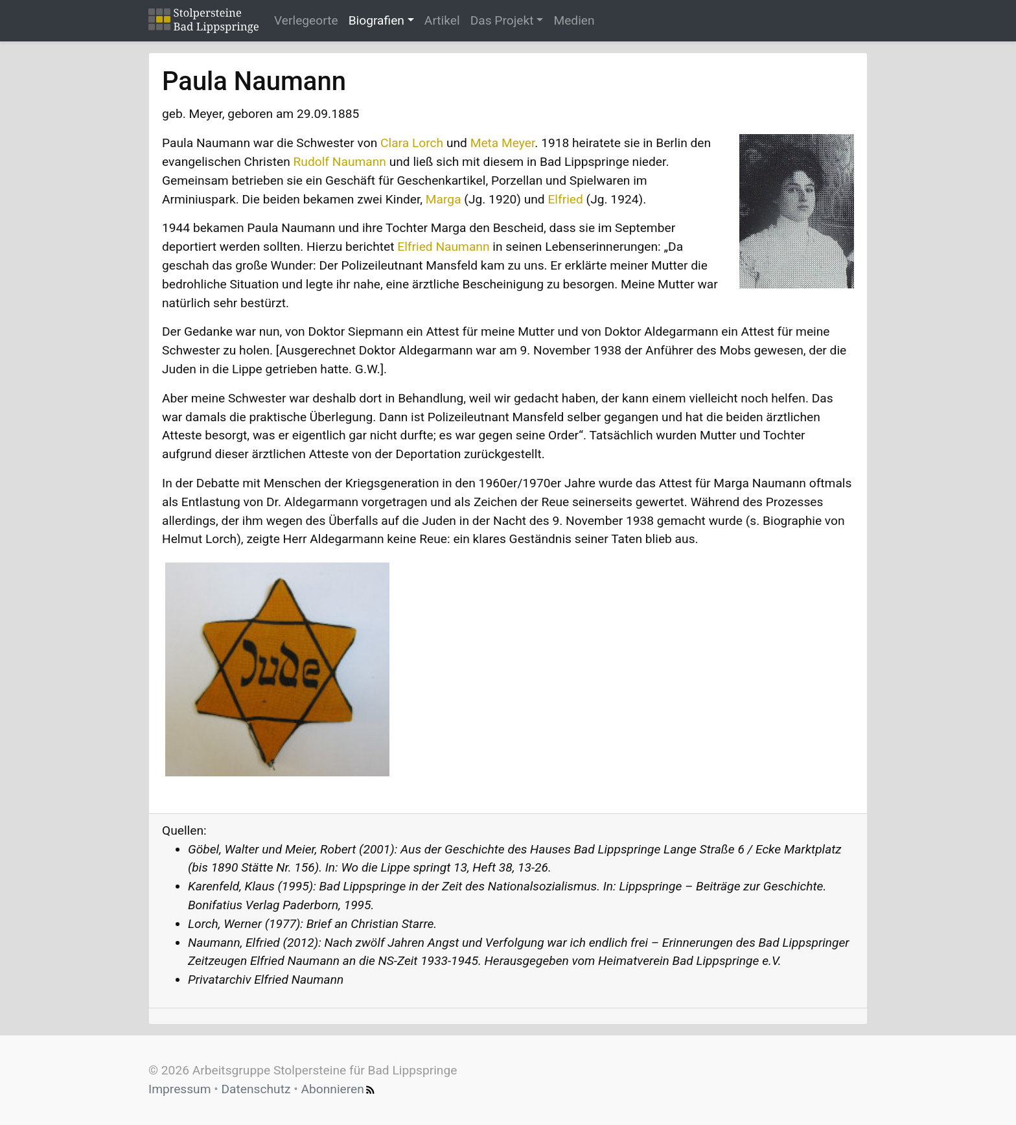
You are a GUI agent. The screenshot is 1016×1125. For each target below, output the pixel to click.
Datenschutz (256, 1089)
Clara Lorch (411, 142)
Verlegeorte (306, 20)
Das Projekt (502, 20)
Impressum (179, 1089)
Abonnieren (339, 1089)
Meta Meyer (502, 142)
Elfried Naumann (443, 246)
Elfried (565, 199)
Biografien (376, 20)
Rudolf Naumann (340, 161)
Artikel (442, 20)
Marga (443, 199)
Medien (573, 20)
